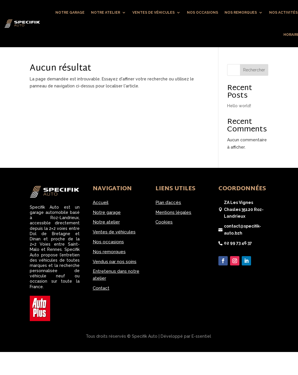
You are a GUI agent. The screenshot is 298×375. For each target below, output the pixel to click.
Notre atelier (105, 12)
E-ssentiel (201, 336)
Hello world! (239, 105)
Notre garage (70, 12)
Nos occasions (202, 12)
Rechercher (254, 70)
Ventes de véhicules (153, 12)
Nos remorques (241, 12)
